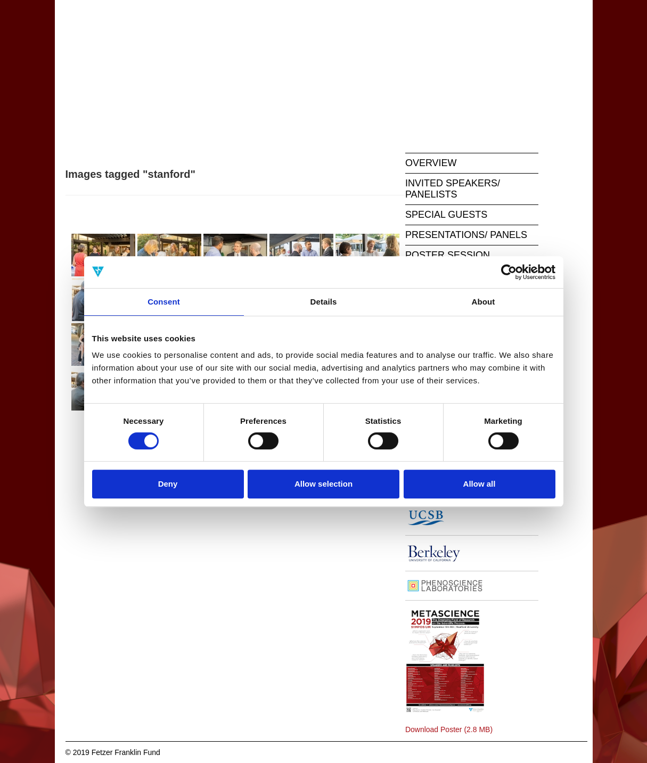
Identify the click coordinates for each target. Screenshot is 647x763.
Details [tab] (323, 301)
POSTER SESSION (447, 255)
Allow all (479, 483)
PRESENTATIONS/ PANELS (466, 234)
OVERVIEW (431, 163)
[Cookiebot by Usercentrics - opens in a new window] (508, 272)
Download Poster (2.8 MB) (449, 729)
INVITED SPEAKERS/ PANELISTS (452, 189)
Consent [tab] (164, 301)
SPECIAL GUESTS (446, 214)
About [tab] (483, 301)
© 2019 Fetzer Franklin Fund (112, 752)
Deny (168, 483)
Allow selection (323, 483)
